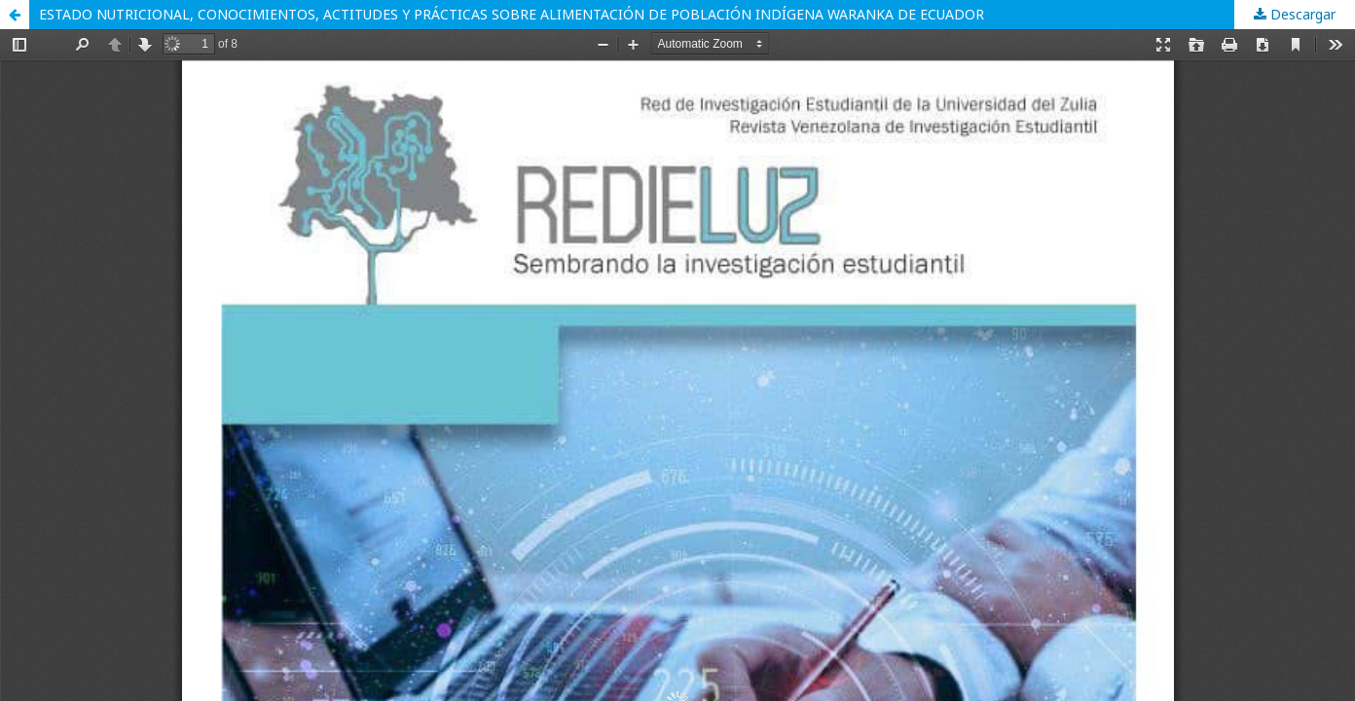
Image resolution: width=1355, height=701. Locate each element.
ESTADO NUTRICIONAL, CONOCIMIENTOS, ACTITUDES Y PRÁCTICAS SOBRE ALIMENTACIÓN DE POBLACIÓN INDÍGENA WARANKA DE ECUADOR (511, 14)
